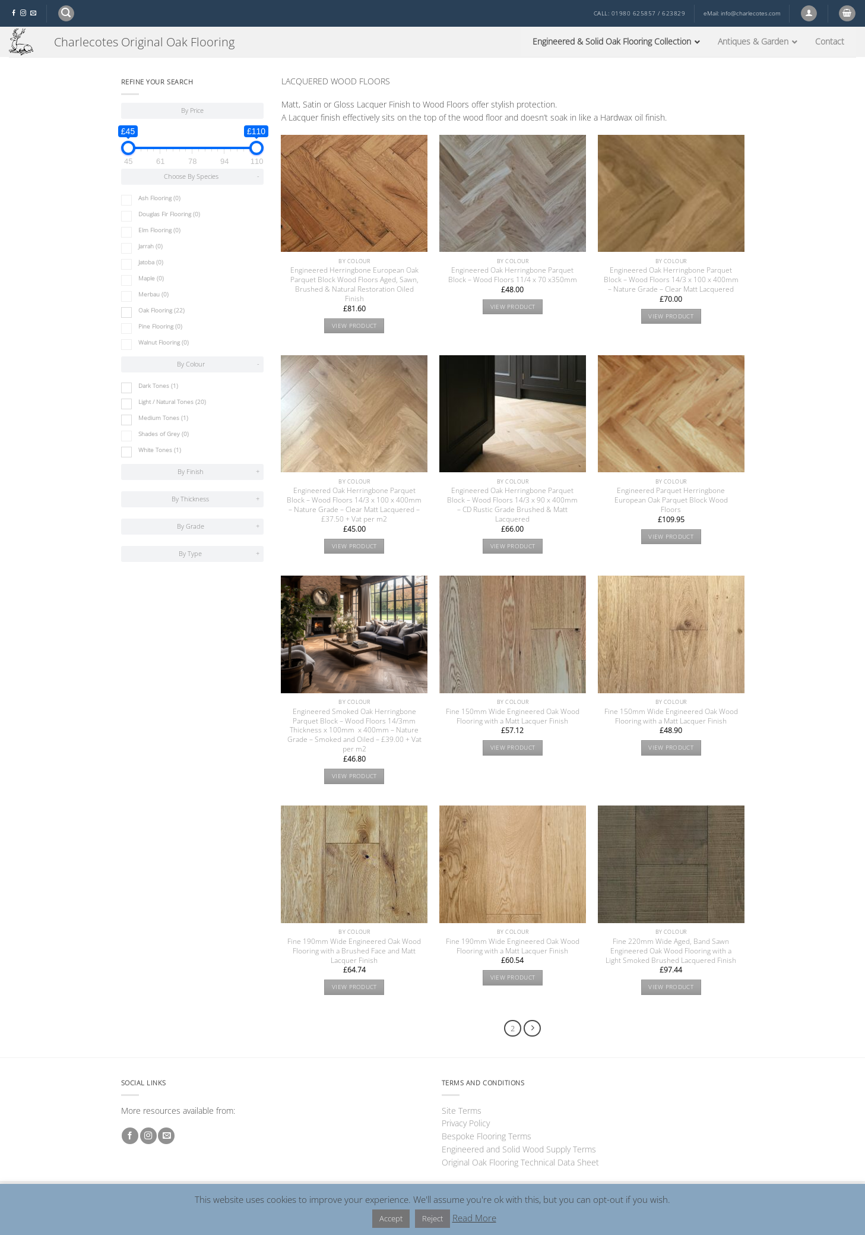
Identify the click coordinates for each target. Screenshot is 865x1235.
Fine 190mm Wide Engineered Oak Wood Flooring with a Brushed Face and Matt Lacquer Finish (354, 951)
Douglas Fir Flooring (169, 214)
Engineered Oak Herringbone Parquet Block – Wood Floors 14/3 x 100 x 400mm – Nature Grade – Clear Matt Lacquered (671, 280)
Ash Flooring (159, 198)
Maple (151, 278)
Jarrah (150, 246)
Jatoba (150, 262)
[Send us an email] (33, 13)
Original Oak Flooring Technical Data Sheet (520, 1162)
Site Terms (461, 1110)
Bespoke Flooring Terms (486, 1136)
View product (354, 326)
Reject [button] (432, 1218)
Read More (474, 1218)
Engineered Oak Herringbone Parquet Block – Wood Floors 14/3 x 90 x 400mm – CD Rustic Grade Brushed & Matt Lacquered (512, 505)
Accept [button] (391, 1218)
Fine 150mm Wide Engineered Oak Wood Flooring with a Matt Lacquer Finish (512, 716)
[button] (66, 13)
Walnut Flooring (163, 342)
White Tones (159, 450)
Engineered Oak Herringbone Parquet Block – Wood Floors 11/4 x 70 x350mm (512, 275)
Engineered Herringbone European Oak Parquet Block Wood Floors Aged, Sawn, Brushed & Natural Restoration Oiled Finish (354, 285)
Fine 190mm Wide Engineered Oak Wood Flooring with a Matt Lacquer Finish (512, 946)
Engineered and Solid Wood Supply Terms (519, 1149)
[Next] (532, 1028)
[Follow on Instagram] (23, 13)
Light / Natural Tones (172, 402)
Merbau (153, 294)
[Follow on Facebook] (14, 13)
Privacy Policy (466, 1123)
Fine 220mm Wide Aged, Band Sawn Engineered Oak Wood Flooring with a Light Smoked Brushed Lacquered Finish (671, 951)
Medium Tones (163, 418)
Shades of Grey (163, 434)
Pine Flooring (160, 326)
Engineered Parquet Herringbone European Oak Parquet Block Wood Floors (671, 500)
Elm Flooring (159, 230)
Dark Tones (158, 386)
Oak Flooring (161, 310)
